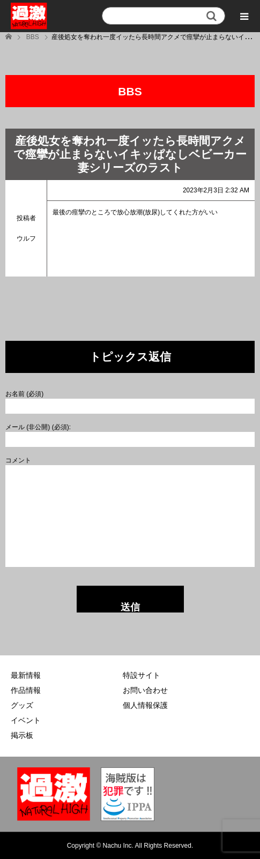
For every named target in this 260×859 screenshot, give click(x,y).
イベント (26, 720)
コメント (18, 460)
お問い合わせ (145, 690)
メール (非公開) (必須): (38, 427)
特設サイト (141, 675)
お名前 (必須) (24, 394)
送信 (130, 607)
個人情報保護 (145, 705)
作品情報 (26, 690)
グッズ (22, 705)
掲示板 (22, 735)
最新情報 (26, 675)
